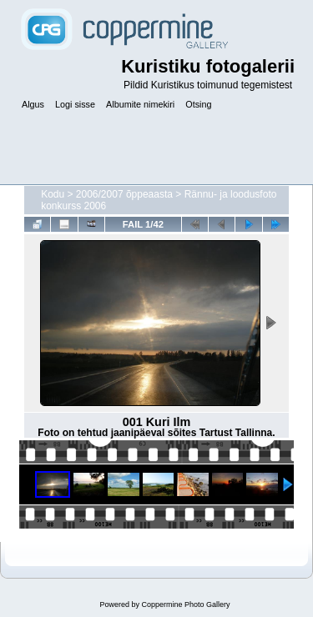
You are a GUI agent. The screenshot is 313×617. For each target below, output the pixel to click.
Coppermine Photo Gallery (185, 604)
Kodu (52, 194)
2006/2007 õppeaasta (124, 194)
